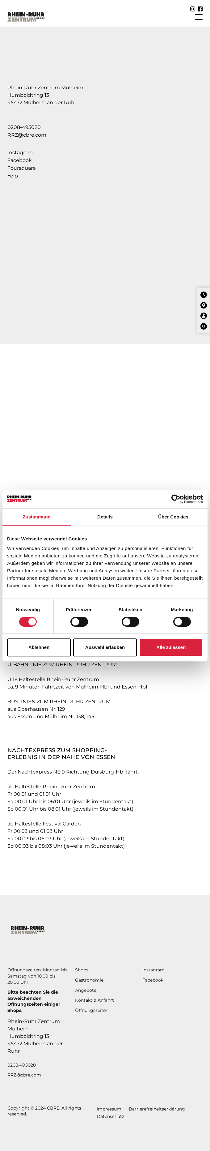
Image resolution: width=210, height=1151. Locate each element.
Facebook (19, 160)
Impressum (109, 1109)
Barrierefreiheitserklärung (157, 1109)
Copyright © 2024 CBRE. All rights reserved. (44, 1111)
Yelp (12, 176)
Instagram (20, 153)
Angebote (85, 990)
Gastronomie (89, 980)
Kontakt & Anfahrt (94, 1000)
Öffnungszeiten (91, 1010)
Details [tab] (105, 516)
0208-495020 (24, 127)
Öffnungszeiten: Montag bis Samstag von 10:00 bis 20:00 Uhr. (37, 976)
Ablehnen (38, 647)
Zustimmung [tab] (37, 516)
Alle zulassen (171, 647)
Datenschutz (110, 1116)
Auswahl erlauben (105, 647)
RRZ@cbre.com (26, 135)
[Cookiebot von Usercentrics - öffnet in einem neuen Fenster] (176, 499)
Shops (81, 970)
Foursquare (21, 168)
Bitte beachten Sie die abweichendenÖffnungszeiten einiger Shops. (33, 1001)
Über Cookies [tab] (173, 516)
